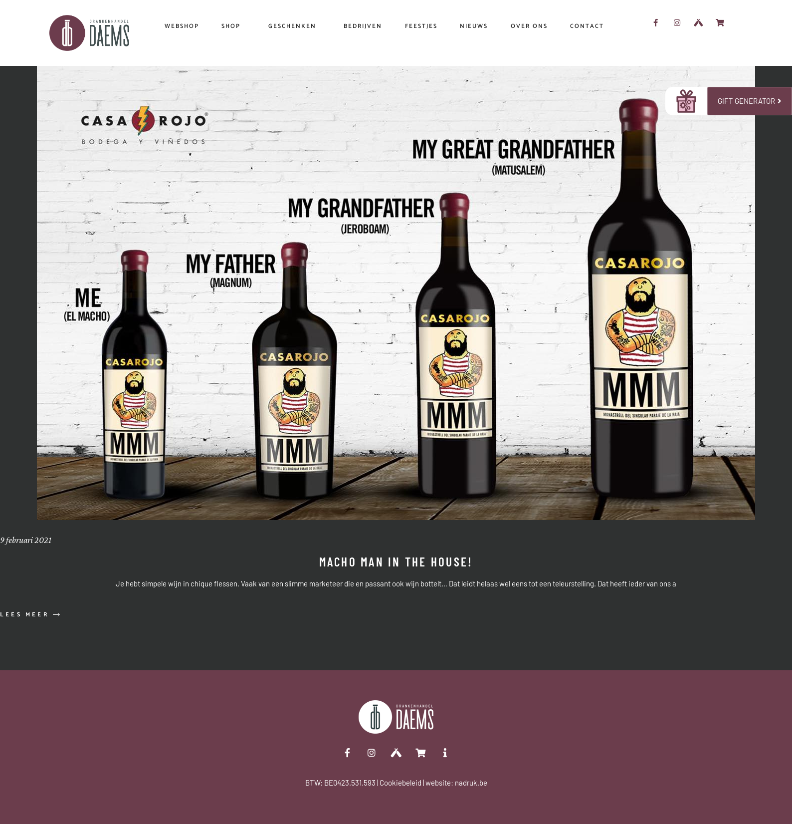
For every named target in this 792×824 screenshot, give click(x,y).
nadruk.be (471, 782)
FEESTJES (421, 26)
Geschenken (294, 26)
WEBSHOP (182, 26)
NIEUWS (474, 26)
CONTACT (587, 26)
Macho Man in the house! (396, 561)
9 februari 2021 (25, 540)
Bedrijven (363, 26)
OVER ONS (529, 26)
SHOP (233, 26)
